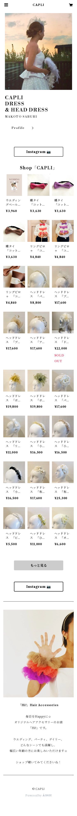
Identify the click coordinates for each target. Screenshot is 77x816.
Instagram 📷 (38, 152)
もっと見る (38, 565)
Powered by (38, 795)
